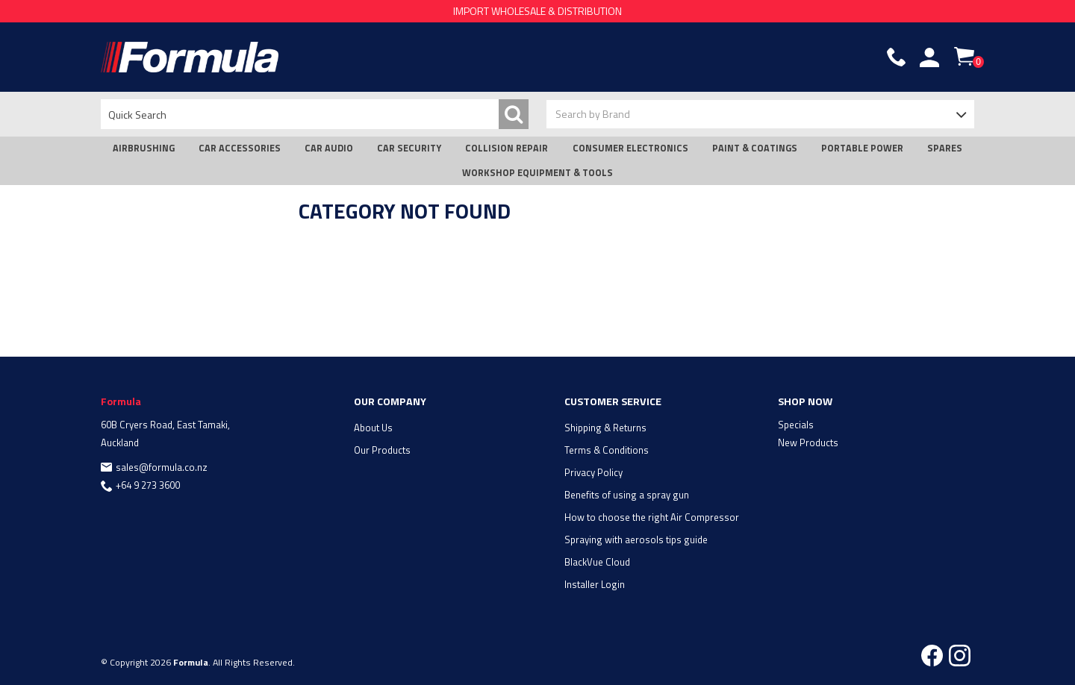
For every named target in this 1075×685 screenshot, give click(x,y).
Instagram (959, 655)
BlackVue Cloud (597, 561)
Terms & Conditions (606, 449)
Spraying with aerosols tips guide (636, 539)
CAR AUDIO (329, 148)
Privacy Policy (593, 472)
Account (929, 57)
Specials (796, 424)
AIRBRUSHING (144, 148)
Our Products (382, 449)
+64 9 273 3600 (148, 485)
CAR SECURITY (409, 148)
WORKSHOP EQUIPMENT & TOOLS (537, 173)
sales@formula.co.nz (162, 467)
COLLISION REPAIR (506, 148)
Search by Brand (592, 114)
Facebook (932, 655)
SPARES (944, 148)
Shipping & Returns (605, 427)
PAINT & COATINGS (754, 148)
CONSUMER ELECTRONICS (630, 148)
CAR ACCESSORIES (240, 148)
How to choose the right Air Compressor (651, 517)
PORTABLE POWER (862, 148)
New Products (808, 442)
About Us (373, 427)
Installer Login (594, 584)
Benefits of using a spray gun (626, 494)
